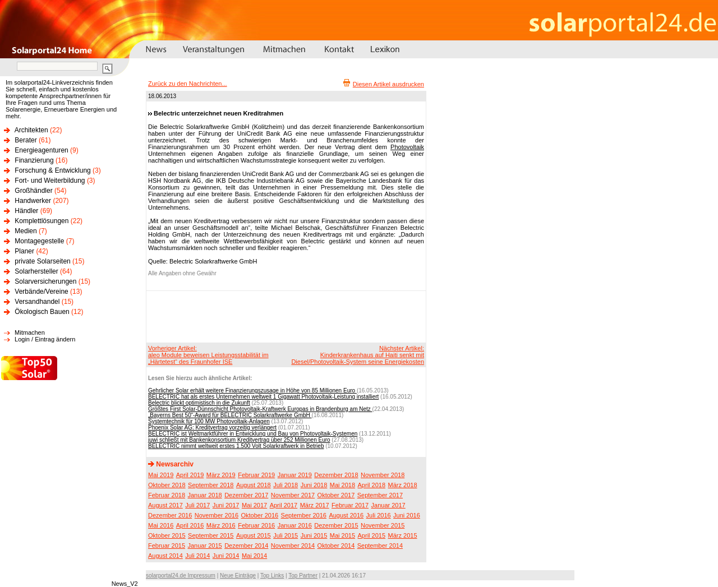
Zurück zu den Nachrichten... (187, 83)
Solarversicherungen (45, 281)
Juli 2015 (285, 535)
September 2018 (210, 485)
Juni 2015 (314, 535)
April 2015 (372, 535)
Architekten (31, 130)
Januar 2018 (205, 495)
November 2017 (293, 495)
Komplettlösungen (41, 221)
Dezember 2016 (170, 515)
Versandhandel (37, 302)
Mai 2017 (254, 505)
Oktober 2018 (167, 485)
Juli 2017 (197, 505)
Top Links (272, 575)
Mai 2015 (342, 535)
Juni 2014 (226, 555)
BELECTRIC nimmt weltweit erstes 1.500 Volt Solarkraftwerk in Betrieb (236, 446)
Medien (25, 231)
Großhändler (33, 191)
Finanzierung (34, 160)
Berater (25, 140)
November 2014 (293, 545)
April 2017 (284, 505)
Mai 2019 (160, 475)
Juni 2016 (406, 515)
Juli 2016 (378, 515)
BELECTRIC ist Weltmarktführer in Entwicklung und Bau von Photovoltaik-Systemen (252, 434)
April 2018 (372, 485)
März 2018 (402, 485)
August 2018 (253, 485)
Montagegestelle (39, 241)
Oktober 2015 (167, 535)
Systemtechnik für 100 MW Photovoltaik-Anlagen (209, 421)
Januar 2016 (295, 525)
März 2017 (314, 505)
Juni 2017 (226, 505)
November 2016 (216, 515)
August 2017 (165, 505)
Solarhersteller (36, 271)
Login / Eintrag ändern (45, 339)
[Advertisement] (284, 316)
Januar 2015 (205, 545)
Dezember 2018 (336, 475)
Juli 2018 (285, 485)
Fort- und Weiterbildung (50, 180)
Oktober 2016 (259, 515)
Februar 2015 (166, 545)
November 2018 (382, 475)
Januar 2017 (388, 505)
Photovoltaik (407, 147)
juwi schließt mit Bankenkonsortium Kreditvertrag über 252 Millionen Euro (239, 440)
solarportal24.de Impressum (180, 575)
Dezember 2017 (246, 495)
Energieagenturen (41, 150)
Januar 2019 (295, 475)
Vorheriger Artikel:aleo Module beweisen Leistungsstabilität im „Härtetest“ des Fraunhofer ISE (208, 355)
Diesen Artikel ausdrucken (388, 84)
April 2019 (190, 475)
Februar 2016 (256, 525)
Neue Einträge (238, 575)
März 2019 (221, 475)
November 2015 (382, 525)
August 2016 (346, 515)
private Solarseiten (42, 261)
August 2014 (165, 555)
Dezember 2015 (336, 525)
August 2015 (253, 535)
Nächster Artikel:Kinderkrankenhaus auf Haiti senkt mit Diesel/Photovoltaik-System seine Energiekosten (357, 355)
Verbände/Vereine (41, 291)
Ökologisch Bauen (42, 312)
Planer (24, 251)
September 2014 (380, 545)
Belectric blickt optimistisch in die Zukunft (199, 403)
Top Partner (302, 575)
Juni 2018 (314, 485)
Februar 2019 (256, 475)
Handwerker (33, 201)
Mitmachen (30, 332)
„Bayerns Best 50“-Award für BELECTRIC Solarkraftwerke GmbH (230, 415)
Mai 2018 (342, 485)
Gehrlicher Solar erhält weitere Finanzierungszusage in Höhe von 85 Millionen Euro (252, 390)
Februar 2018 (166, 495)
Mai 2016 (160, 525)
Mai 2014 (254, 555)
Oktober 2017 (336, 495)
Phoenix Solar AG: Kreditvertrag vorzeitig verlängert (212, 427)
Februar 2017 (350, 505)
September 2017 (380, 495)
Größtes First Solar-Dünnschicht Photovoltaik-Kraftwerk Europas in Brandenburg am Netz (260, 409)
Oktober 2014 (336, 545)
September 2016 (303, 515)
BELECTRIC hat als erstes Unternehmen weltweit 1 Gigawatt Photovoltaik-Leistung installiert (263, 397)
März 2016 (221, 525)
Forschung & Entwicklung (52, 170)
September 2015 (210, 535)
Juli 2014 (197, 555)
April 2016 (190, 525)
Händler (26, 211)
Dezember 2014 (246, 545)
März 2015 (402, 535)
